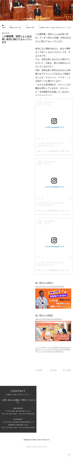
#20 (41, 351)
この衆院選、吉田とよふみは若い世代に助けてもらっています (53, 27)
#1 (62, 347)
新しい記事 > (66, 370)
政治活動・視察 (28, 27)
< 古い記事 (39, 370)
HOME (4, 27)
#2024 (59, 351)
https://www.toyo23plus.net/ (44, 95)
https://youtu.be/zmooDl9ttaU (48, 319)
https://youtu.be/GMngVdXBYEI (49, 287)
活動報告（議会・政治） (15, 27)
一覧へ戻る (53, 370)
